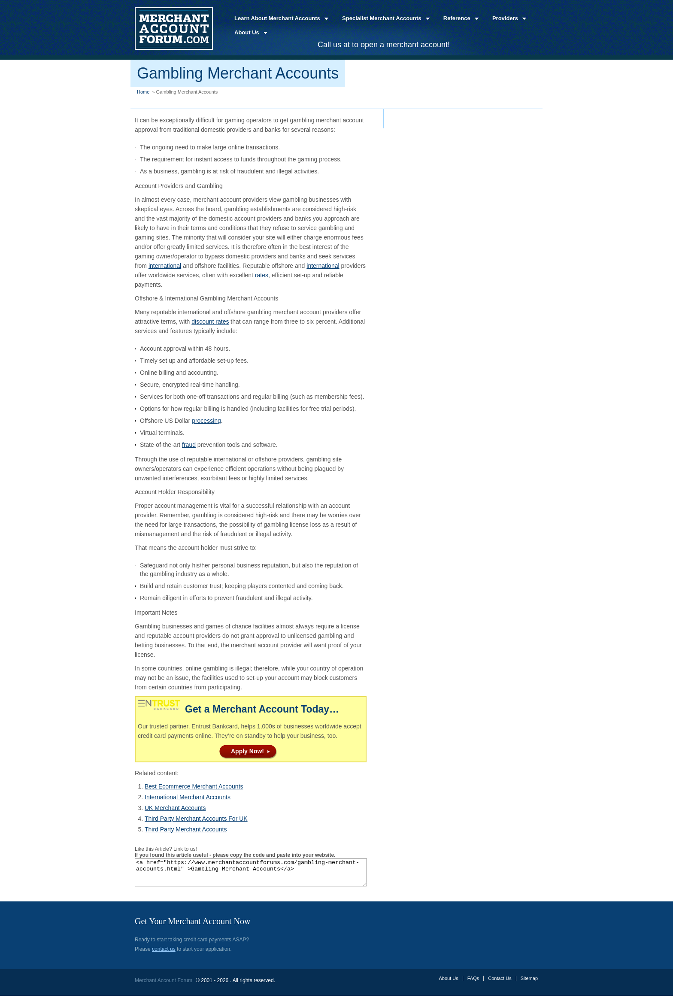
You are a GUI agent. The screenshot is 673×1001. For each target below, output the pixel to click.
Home (143, 91)
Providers (506, 18)
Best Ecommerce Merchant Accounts (194, 786)
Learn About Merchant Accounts (278, 18)
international (165, 265)
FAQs (473, 983)
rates (261, 275)
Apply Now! (247, 751)
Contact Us (499, 983)
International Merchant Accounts (187, 797)
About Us (248, 32)
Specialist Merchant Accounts (383, 18)
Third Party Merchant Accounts (186, 829)
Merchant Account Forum (163, 986)
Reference (458, 18)
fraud (189, 444)
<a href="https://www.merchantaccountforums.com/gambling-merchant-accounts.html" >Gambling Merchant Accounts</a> (265, 875)
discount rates (210, 321)
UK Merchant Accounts (175, 807)
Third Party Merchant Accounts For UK (196, 818)
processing (206, 420)
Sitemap (529, 983)
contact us (164, 954)
